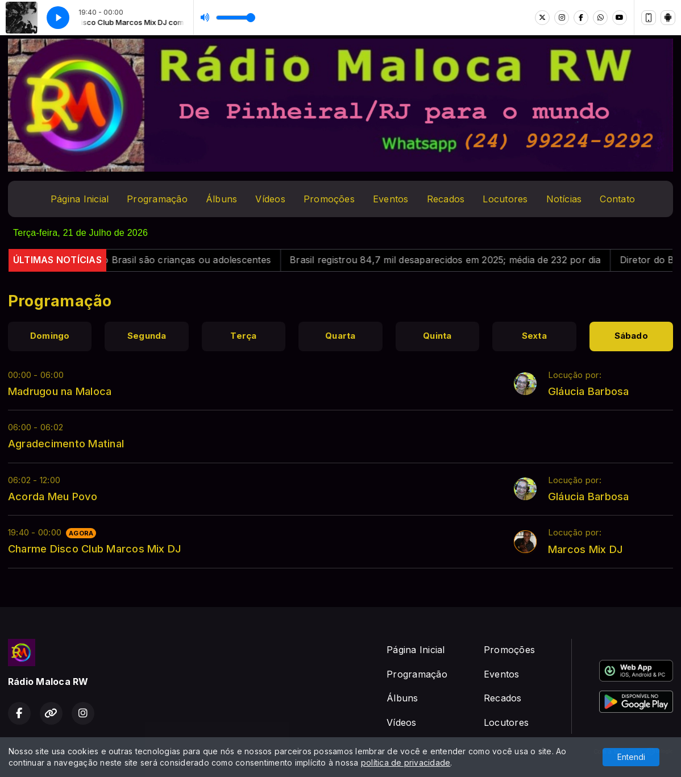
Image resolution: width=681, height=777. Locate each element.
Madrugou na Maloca (59, 391)
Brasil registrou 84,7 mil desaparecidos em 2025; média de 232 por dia (456, 259)
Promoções (329, 199)
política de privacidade (406, 762)
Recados (446, 199)
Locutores (505, 199)
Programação (157, 199)
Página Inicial (80, 199)
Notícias (564, 199)
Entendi (631, 757)
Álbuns (221, 199)
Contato (617, 199)
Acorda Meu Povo (53, 496)
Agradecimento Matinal (66, 443)
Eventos (391, 199)
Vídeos (270, 199)
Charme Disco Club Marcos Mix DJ (94, 548)
